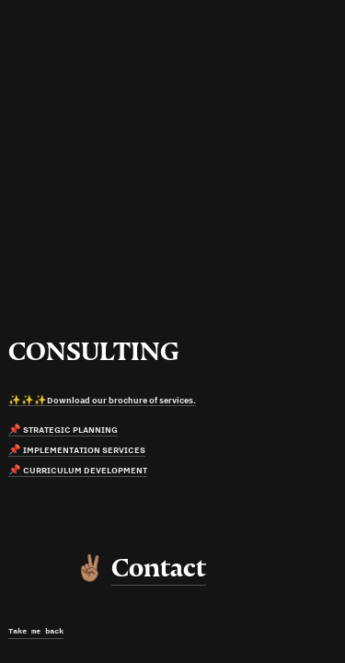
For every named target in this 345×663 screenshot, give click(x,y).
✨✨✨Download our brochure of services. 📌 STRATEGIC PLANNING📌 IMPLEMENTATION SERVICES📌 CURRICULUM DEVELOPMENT (102, 434)
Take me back (35, 631)
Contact (158, 568)
